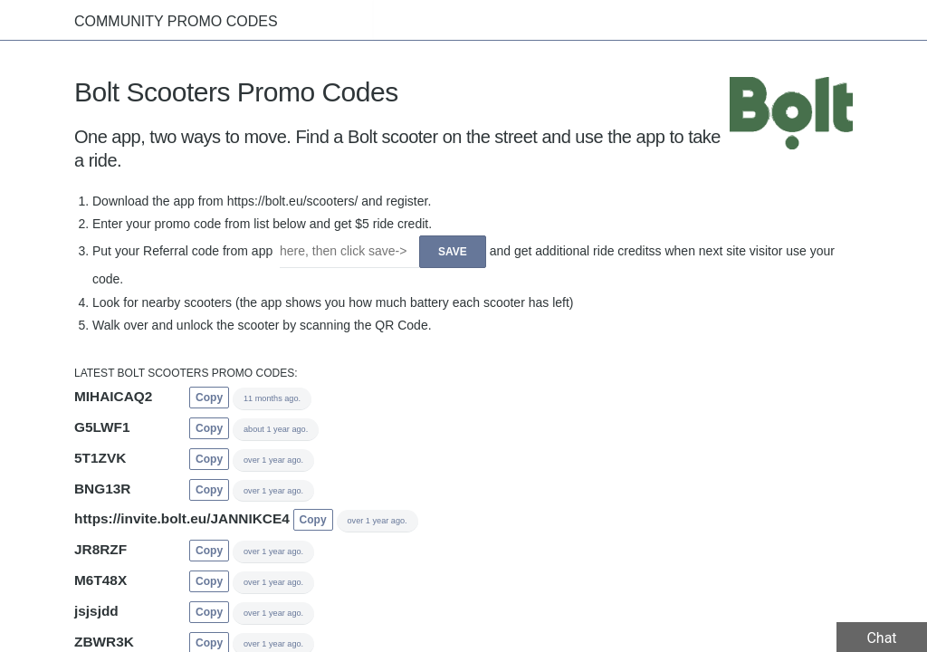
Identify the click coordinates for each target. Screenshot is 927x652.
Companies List (776, 19)
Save (452, 252)
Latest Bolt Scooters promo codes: (186, 374)
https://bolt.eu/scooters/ (292, 202)
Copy (209, 398)
